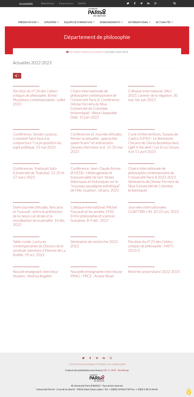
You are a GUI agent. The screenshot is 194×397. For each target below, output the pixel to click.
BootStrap (123, 370)
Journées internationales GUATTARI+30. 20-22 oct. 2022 (153, 209)
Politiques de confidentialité (111, 364)
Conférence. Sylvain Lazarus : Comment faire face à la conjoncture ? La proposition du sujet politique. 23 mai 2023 (37, 140)
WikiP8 (81, 3)
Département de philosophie (97, 37)
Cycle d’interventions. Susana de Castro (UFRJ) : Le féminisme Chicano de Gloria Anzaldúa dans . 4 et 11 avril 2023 (154, 143)
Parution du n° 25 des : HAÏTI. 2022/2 (151, 245)
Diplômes (50, 22)
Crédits (72, 364)
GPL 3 (106, 370)
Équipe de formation (78, 22)
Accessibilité (26, 3)
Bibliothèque (47, 3)
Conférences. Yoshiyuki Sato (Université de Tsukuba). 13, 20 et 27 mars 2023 (39, 172)
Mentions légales (86, 364)
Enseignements (110, 22)
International (138, 22)
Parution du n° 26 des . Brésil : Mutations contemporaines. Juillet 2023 (39, 97)
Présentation (27, 22)
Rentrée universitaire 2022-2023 (154, 271)
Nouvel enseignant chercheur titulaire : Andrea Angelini (35, 273)
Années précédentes (93, 51)
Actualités (163, 22)
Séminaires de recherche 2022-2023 (94, 243)
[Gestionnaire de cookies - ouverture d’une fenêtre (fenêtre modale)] (188, 392)
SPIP (113, 370)
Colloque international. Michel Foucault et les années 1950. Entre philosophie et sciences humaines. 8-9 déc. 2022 (93, 213)
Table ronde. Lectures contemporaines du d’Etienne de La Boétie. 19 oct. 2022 (39, 248)
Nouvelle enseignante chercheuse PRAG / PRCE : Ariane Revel (96, 273)
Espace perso (66, 3)
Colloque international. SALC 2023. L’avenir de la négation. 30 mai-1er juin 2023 (153, 95)
